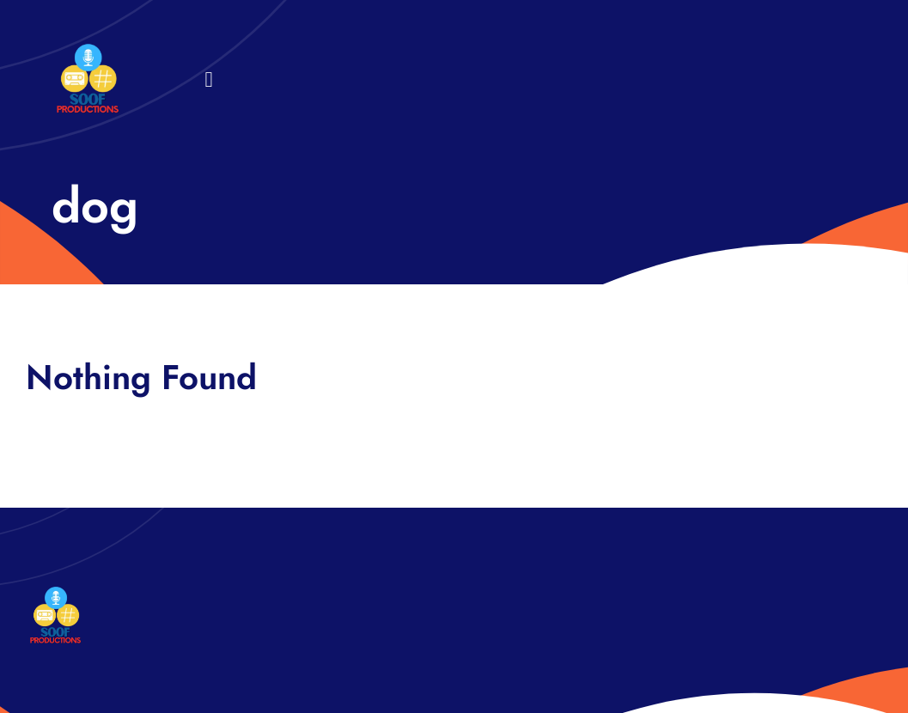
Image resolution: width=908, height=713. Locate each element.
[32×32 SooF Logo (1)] (88, 51)
